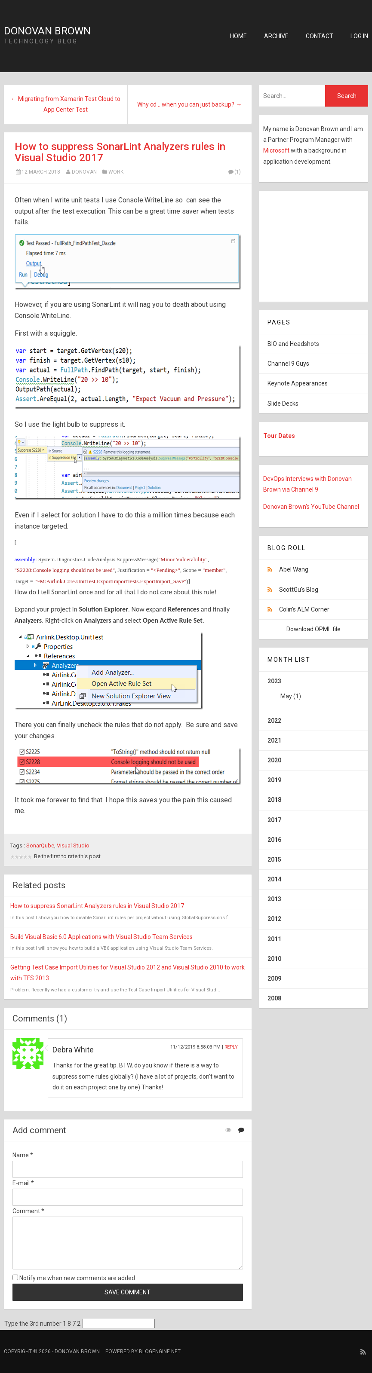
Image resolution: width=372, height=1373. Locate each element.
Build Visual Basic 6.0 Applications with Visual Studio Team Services (101, 936)
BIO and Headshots (293, 343)
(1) (234, 172)
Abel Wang (293, 569)
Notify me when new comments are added (73, 1278)
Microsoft (277, 150)
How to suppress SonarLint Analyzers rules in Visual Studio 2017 (120, 152)
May (286, 696)
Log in (359, 36)
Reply (231, 1047)
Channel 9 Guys (288, 363)
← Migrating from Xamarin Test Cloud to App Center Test (65, 104)
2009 (274, 978)
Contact (319, 36)
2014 (274, 879)
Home (238, 36)
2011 (274, 939)
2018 (274, 799)
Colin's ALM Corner (304, 609)
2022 (274, 720)
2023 (313, 692)
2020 (274, 760)
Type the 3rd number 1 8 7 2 (42, 1323)
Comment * (28, 1211)
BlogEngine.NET (160, 1352)
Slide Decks (282, 403)
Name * (22, 1155)
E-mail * (23, 1183)
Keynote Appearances (297, 383)
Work (115, 172)
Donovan (84, 172)
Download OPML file (313, 629)
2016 (274, 839)
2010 (274, 958)
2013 (274, 899)
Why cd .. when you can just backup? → (189, 104)
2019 (274, 780)
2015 (274, 859)
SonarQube (40, 845)
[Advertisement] (312, 244)
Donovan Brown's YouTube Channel (311, 506)
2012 (274, 918)
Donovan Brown (47, 31)
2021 (274, 740)
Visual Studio (73, 845)
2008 (274, 998)
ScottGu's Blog (298, 589)
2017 (274, 819)
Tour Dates (279, 435)
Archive (276, 36)
